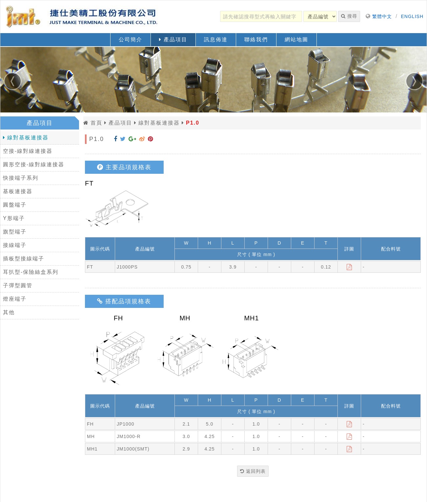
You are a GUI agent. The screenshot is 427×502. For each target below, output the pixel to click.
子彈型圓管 (17, 285)
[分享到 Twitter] (123, 139)
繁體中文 (382, 16)
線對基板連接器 (26, 137)
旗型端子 (15, 231)
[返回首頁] (82, 16)
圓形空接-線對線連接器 (33, 164)
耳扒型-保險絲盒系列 (30, 272)
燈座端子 (15, 299)
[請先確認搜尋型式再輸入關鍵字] (261, 16)
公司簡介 (130, 39)
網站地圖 (296, 39)
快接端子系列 (20, 178)
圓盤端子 (15, 205)
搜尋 (349, 16)
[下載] (349, 267)
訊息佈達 (216, 39)
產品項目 (173, 39)
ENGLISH (412, 16)
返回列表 (253, 471)
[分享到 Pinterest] (150, 139)
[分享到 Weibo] (142, 139)
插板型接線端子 (23, 258)
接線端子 (15, 245)
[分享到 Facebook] (115, 139)
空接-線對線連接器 (27, 151)
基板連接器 (17, 191)
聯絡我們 (256, 39)
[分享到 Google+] (132, 139)
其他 (9, 312)
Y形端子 (14, 218)
